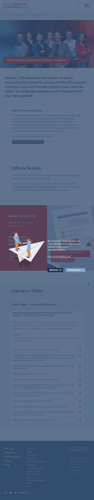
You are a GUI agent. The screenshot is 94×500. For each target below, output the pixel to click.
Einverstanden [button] (74, 270)
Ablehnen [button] (53, 270)
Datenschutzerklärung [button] (57, 257)
